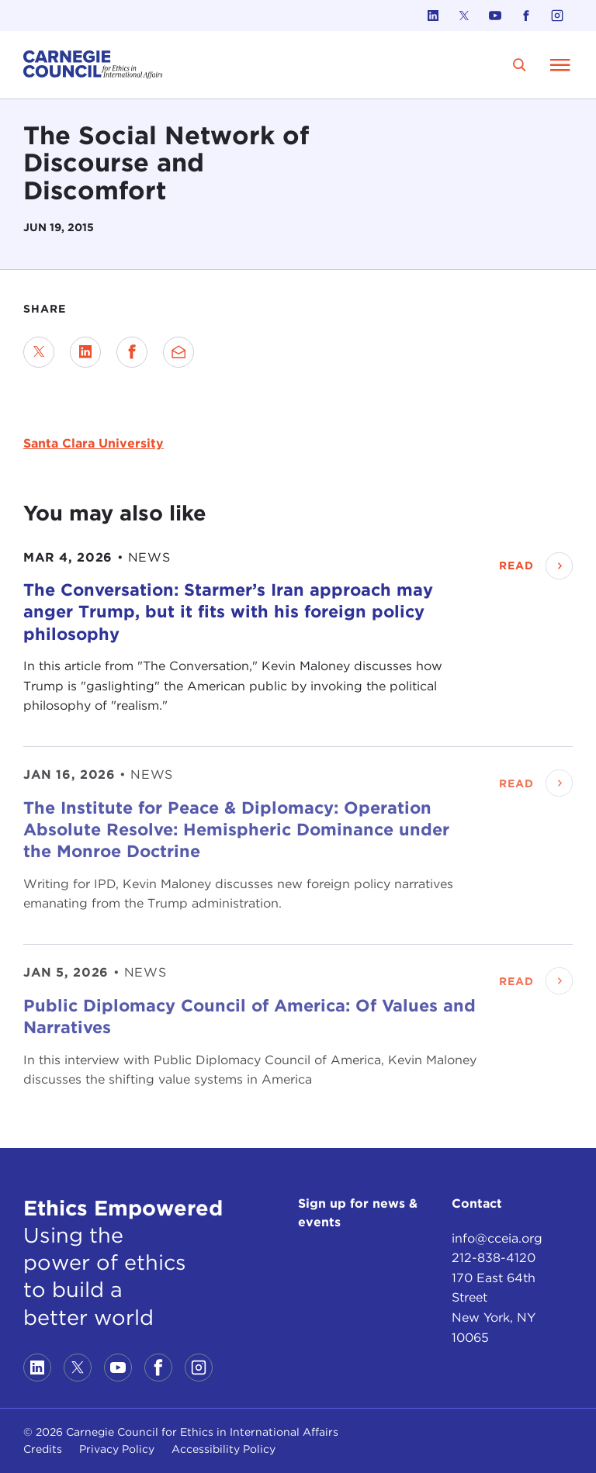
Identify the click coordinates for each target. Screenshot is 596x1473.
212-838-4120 (493, 1257)
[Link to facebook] (526, 15)
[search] (520, 65)
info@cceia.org (497, 1238)
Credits (42, 1449)
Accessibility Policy (223, 1449)
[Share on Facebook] (131, 352)
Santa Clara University (93, 443)
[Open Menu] (560, 64)
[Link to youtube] (495, 15)
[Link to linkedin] (433, 15)
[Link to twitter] (464, 15)
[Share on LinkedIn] (85, 352)
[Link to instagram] (557, 15)
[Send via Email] (178, 352)
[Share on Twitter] (38, 352)
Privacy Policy (116, 1449)
